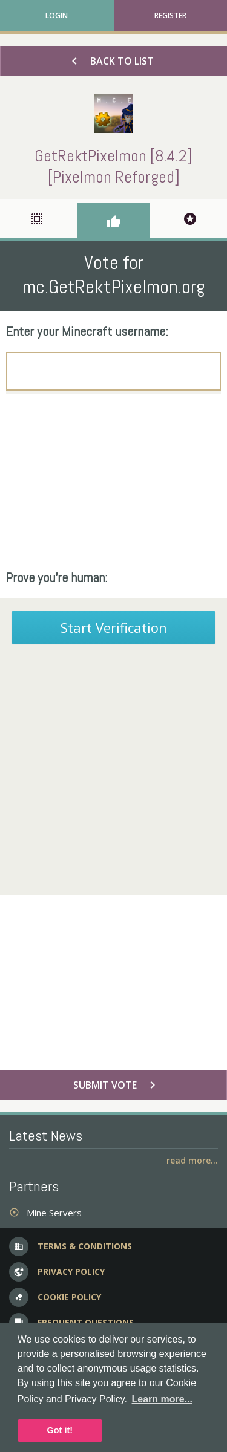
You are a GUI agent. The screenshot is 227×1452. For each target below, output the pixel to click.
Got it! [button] (60, 1430)
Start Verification (114, 627)
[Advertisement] (113, 481)
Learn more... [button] (162, 1399)
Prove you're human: (57, 577)
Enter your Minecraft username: (87, 331)
